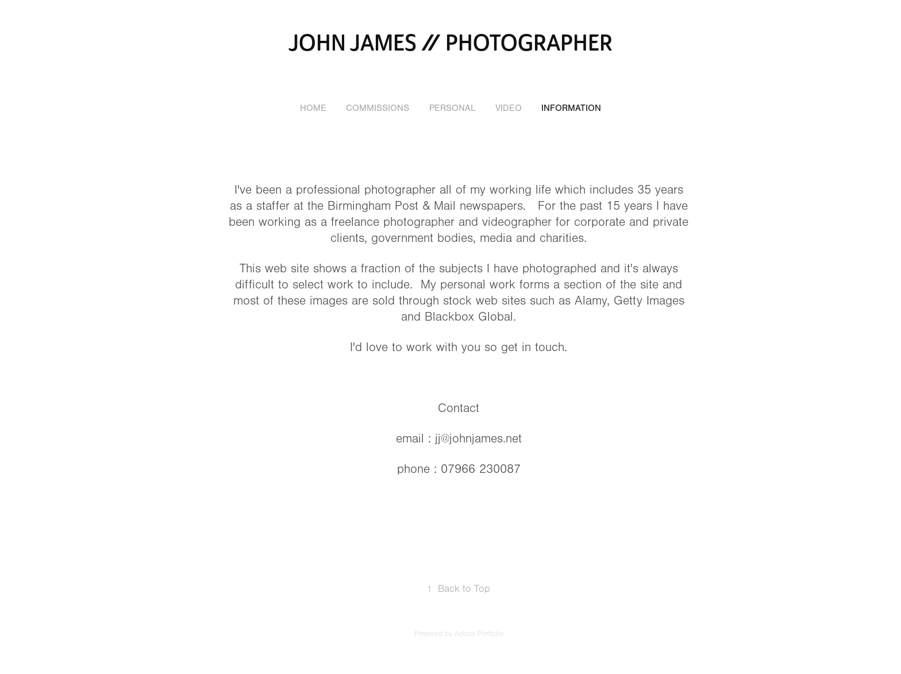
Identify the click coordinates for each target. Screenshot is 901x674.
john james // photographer (450, 43)
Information (571, 108)
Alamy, (592, 301)
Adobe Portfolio (479, 634)
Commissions (377, 108)
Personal (452, 108)
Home (313, 108)
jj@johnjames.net (478, 439)
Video (508, 108)
